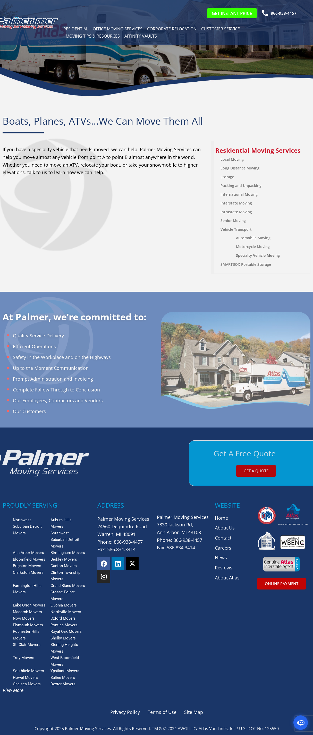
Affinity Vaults (140, 36)
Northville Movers (65, 612)
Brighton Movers (27, 565)
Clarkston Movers (28, 572)
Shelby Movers (63, 638)
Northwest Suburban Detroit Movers (27, 526)
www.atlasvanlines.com (293, 524)
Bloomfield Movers (29, 559)
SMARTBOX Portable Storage (246, 264)
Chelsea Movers (27, 684)
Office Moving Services (117, 29)
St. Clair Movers (26, 644)
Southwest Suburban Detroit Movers (64, 540)
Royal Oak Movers (66, 631)
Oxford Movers (63, 618)
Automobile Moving (253, 237)
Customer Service (220, 29)
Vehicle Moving (266, 255)
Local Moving (232, 159)
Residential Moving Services (258, 150)
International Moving (239, 194)
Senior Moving (233, 220)
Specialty (244, 255)
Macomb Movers (27, 612)
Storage (227, 176)
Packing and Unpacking (241, 185)
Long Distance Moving (240, 168)
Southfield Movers (28, 671)
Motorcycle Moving (253, 246)
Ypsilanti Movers (64, 671)
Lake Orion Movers (29, 605)
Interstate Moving (236, 203)
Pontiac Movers (64, 625)
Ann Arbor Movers (28, 552)
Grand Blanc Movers (67, 585)
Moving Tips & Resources (93, 36)
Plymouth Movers (28, 625)
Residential (75, 29)
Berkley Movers (63, 559)
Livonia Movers (63, 605)
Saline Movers (62, 677)
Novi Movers (24, 618)
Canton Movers (63, 565)
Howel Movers (25, 677)
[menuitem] (262, 151)
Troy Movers (23, 657)
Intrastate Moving (236, 211)
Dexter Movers (62, 684)
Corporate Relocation (172, 29)
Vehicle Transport (236, 229)
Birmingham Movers (67, 552)
